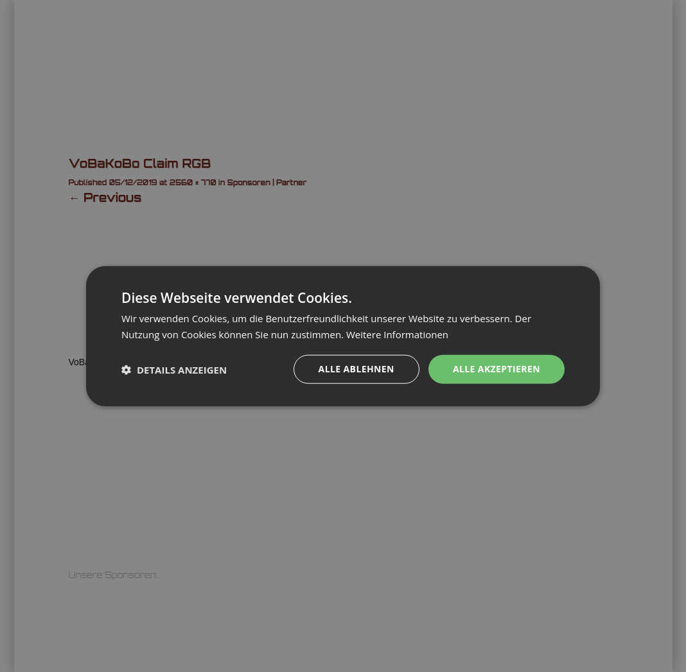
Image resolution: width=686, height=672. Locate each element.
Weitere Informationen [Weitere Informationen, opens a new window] (397, 333)
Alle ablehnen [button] (356, 369)
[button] (174, 369)
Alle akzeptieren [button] (496, 369)
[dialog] (343, 336)
